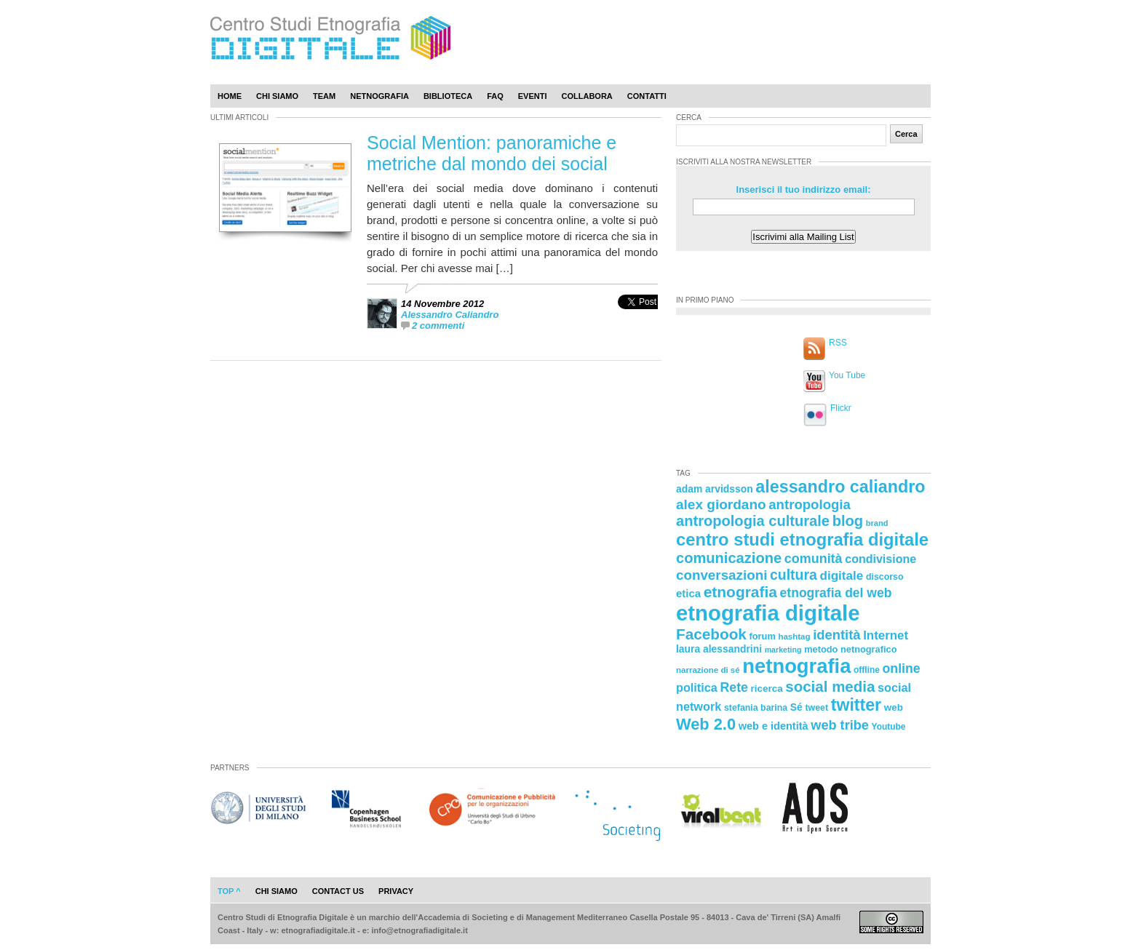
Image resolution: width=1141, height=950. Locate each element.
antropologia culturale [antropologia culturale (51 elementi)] (753, 521)
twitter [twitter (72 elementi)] (856, 704)
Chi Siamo (277, 96)
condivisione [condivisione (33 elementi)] (880, 558)
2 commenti (438, 325)
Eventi (532, 96)
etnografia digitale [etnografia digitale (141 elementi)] (768, 613)
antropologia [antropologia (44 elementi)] (809, 504)
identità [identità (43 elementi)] (836, 634)
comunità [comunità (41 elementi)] (813, 558)
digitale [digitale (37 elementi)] (841, 576)
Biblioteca (448, 96)
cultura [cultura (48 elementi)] (793, 575)
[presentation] (638, 317)
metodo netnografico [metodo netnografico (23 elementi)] (850, 649)
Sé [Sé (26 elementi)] (796, 707)
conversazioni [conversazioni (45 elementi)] (721, 575)
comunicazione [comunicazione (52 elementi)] (729, 558)
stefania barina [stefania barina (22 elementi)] (755, 708)
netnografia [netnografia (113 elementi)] (796, 666)
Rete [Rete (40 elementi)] (733, 687)
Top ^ (229, 891)
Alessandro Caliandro (449, 314)
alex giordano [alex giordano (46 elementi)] (721, 504)
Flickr (840, 408)
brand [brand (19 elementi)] (877, 523)
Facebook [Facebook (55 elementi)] (711, 634)
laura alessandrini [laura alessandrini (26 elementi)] (719, 649)
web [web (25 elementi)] (893, 707)
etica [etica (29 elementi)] (688, 593)
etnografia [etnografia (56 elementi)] (740, 591)
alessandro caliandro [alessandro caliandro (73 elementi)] (840, 486)
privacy (395, 891)
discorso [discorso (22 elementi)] (885, 577)
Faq (495, 96)
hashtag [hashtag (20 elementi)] (794, 636)
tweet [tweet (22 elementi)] (816, 708)
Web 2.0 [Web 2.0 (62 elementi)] (706, 724)
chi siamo (276, 891)
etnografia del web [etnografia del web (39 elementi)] (836, 593)
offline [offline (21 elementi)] (867, 670)
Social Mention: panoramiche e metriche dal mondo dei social (491, 153)
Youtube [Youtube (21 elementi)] (889, 727)
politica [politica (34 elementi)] (696, 687)
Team (324, 96)
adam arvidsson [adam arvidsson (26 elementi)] (714, 489)
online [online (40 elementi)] (902, 668)
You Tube (847, 375)
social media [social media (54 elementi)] (830, 686)
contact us (338, 891)
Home (230, 96)
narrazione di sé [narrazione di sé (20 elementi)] (708, 670)
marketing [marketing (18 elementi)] (783, 649)
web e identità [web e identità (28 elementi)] (773, 726)
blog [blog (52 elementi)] (847, 521)
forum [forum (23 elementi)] (763, 636)
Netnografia (379, 96)
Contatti (647, 96)
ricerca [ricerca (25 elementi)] (767, 688)
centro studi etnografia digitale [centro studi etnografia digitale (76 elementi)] (802, 539)
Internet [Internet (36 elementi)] (885, 635)
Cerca (906, 133)
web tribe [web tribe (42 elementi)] (840, 725)
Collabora (587, 96)
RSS (838, 343)
